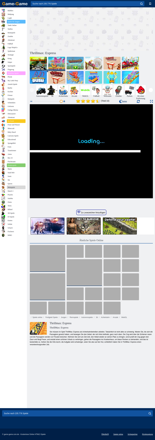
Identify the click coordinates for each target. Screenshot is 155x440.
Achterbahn (105, 317)
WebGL (124, 317)
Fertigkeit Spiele (51, 317)
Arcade (115, 317)
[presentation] (32, 90)
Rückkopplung (147, 434)
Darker (123, 101)
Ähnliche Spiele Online (91, 240)
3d (96, 317)
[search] (141, 3)
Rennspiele (73, 317)
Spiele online (37, 317)
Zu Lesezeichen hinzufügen (91, 212)
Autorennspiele (87, 317)
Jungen (63, 317)
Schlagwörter (133, 434)
